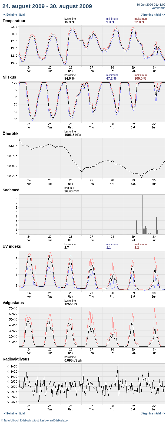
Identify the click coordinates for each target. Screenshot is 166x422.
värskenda (158, 7)
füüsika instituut (29, 420)
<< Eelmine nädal (14, 14)
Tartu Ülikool (11, 420)
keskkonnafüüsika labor (54, 420)
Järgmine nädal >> (153, 14)
